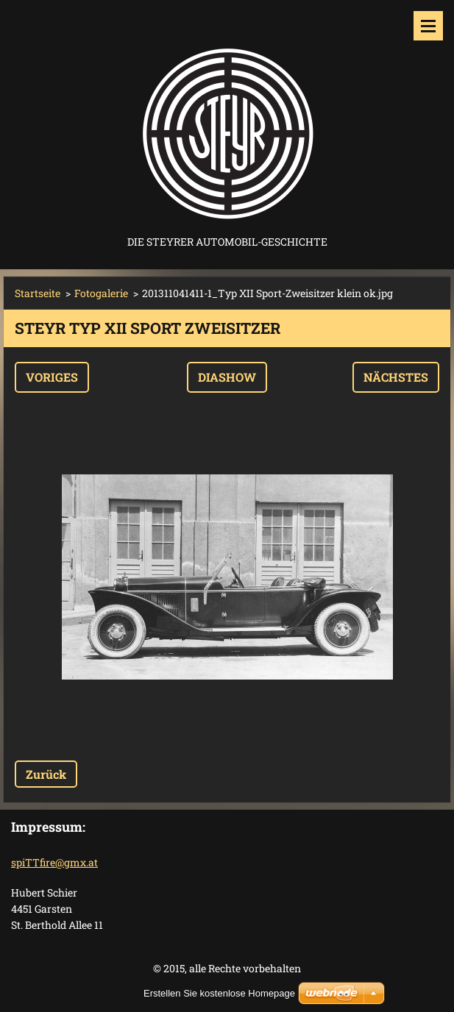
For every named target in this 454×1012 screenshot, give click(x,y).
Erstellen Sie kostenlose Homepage (219, 993)
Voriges (52, 377)
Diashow (227, 377)
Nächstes (395, 377)
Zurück (46, 774)
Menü (428, 25)
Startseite (37, 293)
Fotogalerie (101, 293)
